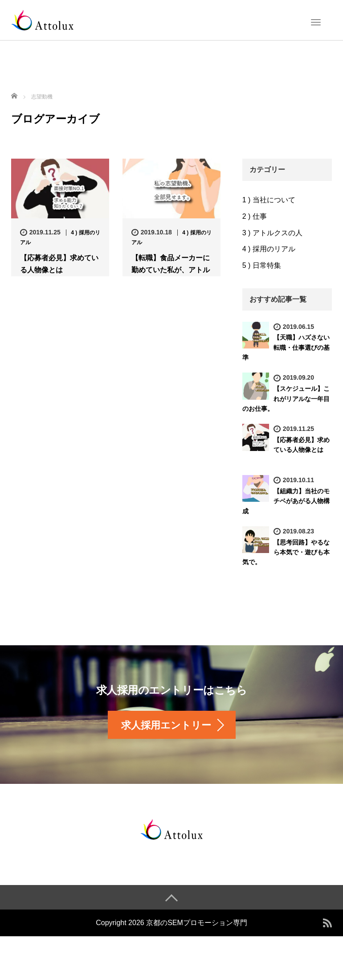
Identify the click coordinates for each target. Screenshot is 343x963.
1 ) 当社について (268, 200)
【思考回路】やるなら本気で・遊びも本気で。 (286, 552)
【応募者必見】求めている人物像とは (59, 264)
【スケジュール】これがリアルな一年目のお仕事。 (286, 398)
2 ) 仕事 (254, 216)
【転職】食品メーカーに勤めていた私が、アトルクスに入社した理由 (170, 270)
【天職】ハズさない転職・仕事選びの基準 (286, 347)
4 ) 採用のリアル (268, 249)
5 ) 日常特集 (261, 265)
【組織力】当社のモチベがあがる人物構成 (286, 501)
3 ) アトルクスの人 (272, 233)
